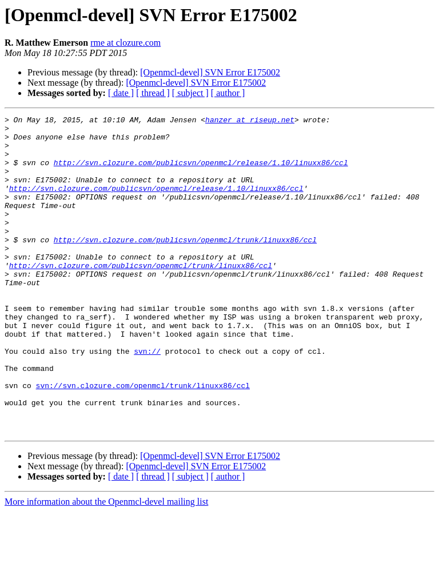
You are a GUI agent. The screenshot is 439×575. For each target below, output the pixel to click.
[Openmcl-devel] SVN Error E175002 (210, 72)
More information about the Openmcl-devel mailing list (106, 565)
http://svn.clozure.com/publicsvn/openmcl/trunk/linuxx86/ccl (185, 265)
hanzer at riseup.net (249, 121)
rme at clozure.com (125, 42)
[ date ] (121, 93)
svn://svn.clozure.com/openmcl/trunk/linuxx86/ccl (143, 440)
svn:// (147, 399)
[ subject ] (190, 93)
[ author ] (228, 93)
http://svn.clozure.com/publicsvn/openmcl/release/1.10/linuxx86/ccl (201, 172)
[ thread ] (153, 93)
